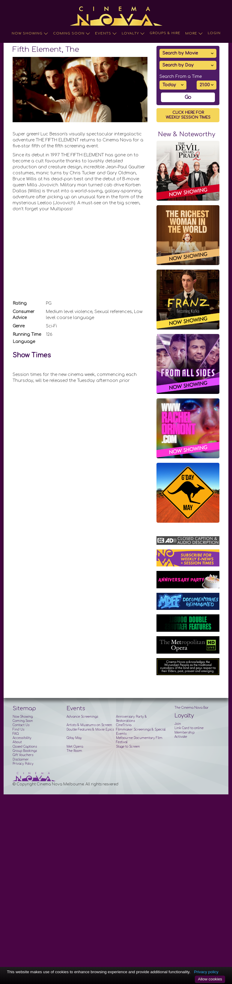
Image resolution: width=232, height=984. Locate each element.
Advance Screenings (82, 716)
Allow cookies (210, 979)
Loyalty (133, 33)
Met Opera (75, 746)
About (17, 742)
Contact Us (21, 725)
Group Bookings (25, 750)
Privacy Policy (23, 763)
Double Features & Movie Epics (90, 729)
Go (188, 97)
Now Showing (30, 33)
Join (177, 723)
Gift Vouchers (23, 755)
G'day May (74, 738)
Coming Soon (71, 33)
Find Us (18, 729)
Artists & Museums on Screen (89, 725)
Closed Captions (25, 746)
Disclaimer (21, 759)
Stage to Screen (128, 746)
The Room (74, 750)
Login (214, 33)
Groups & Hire (165, 33)
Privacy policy (206, 972)
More (194, 33)
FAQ (16, 733)
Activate (180, 736)
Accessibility (22, 738)
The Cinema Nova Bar (191, 707)
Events (106, 33)
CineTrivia (123, 725)
